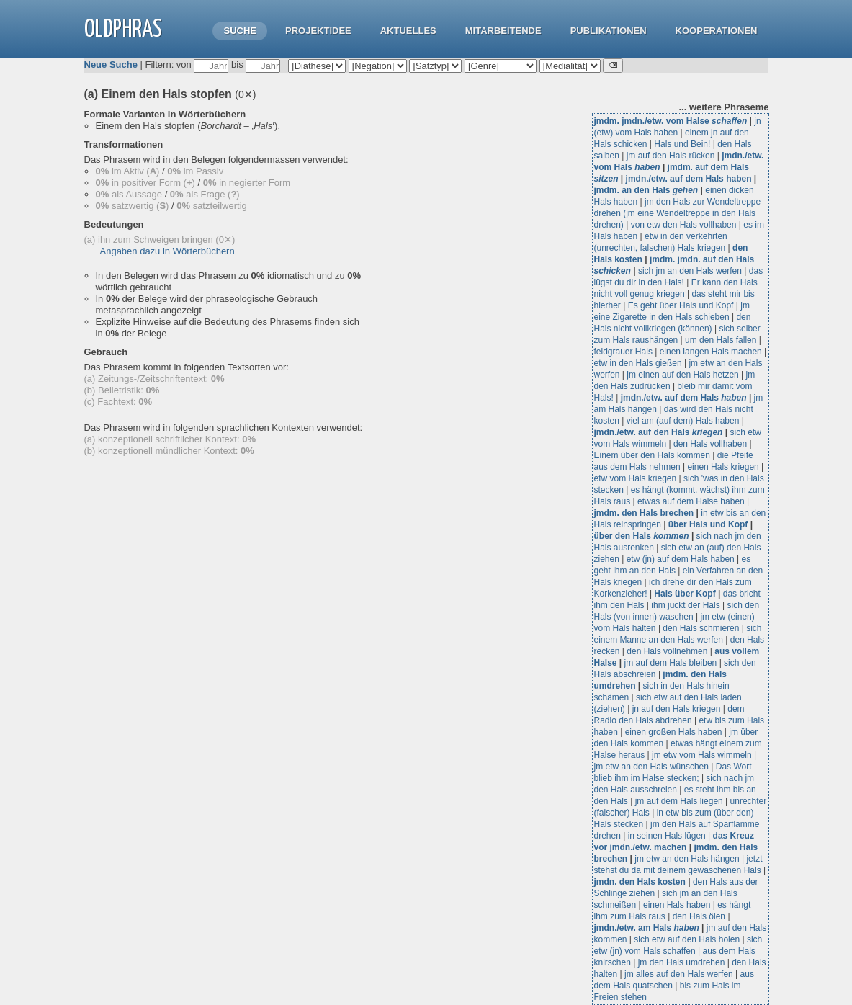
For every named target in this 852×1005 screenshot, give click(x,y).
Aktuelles (408, 30)
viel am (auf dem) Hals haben (683, 421)
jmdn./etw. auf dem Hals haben (689, 179)
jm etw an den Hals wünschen (651, 766)
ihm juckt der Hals (685, 605)
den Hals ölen (699, 916)
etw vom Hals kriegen (635, 478)
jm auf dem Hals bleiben (670, 663)
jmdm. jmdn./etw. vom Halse (671, 121)
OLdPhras (123, 30)
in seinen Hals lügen (667, 836)
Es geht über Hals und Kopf (681, 305)
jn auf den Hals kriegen (676, 709)
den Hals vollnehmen (667, 651)
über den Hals (641, 536)
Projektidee (318, 30)
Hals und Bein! (682, 144)
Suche (239, 30)
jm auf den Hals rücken (671, 156)
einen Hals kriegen (722, 467)
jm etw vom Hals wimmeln (702, 755)
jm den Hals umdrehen (681, 962)
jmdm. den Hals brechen (644, 513)
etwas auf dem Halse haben (691, 501)
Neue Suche (111, 64)
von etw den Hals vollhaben (684, 225)
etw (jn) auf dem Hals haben (681, 559)
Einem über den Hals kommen (652, 455)
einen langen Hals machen (711, 352)
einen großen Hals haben (673, 732)
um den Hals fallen (720, 340)
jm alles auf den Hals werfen (678, 974)
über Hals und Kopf (708, 524)
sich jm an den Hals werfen (690, 271)
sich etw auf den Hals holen (687, 939)
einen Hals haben (676, 905)
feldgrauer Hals (623, 352)
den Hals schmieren (701, 628)
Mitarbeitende (503, 30)
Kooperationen (717, 30)
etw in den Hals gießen (638, 363)
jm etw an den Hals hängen (686, 859)
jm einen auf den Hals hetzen (682, 375)
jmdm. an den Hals (646, 190)
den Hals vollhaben (710, 444)
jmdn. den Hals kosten (640, 882)
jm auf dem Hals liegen (679, 801)
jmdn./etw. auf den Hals (658, 432)
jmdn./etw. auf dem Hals (684, 398)
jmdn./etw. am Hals (646, 928)
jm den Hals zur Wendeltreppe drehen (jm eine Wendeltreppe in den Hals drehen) (677, 213)
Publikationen (608, 30)
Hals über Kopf (684, 594)
